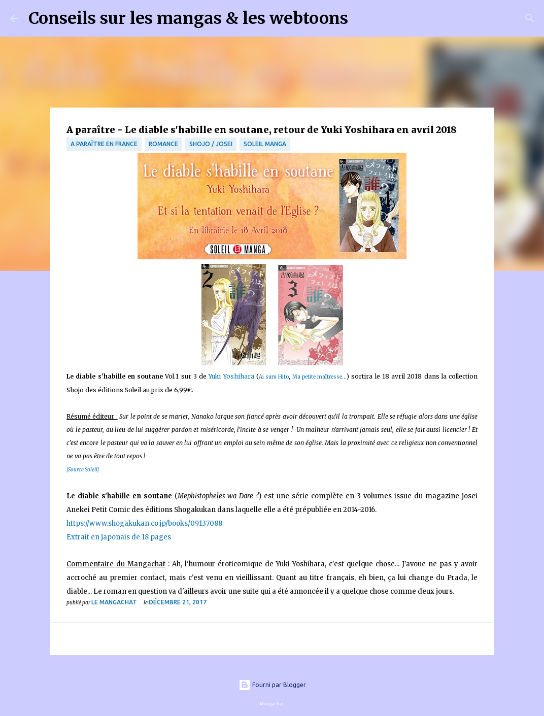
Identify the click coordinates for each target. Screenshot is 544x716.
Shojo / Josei (210, 144)
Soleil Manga (265, 144)
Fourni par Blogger (272, 684)
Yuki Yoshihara (231, 376)
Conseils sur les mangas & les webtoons (188, 18)
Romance (163, 144)
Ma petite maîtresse (317, 376)
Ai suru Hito (274, 376)
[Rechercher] (362, 18)
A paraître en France (104, 144)
